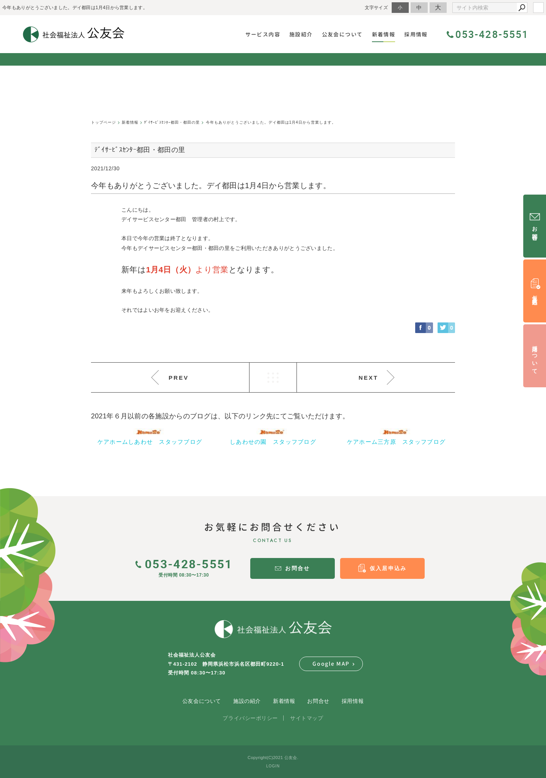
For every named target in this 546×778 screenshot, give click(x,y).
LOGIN (273, 766)
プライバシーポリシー (250, 718)
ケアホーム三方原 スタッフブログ (396, 442)
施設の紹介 (247, 701)
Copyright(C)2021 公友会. (273, 757)
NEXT (368, 377)
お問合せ (318, 701)
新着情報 (284, 701)
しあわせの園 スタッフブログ (273, 442)
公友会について (201, 701)
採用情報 (353, 701)
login (538, 7)
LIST (273, 377)
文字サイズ (376, 7)
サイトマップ (306, 718)
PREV (179, 377)
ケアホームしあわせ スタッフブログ (149, 442)
